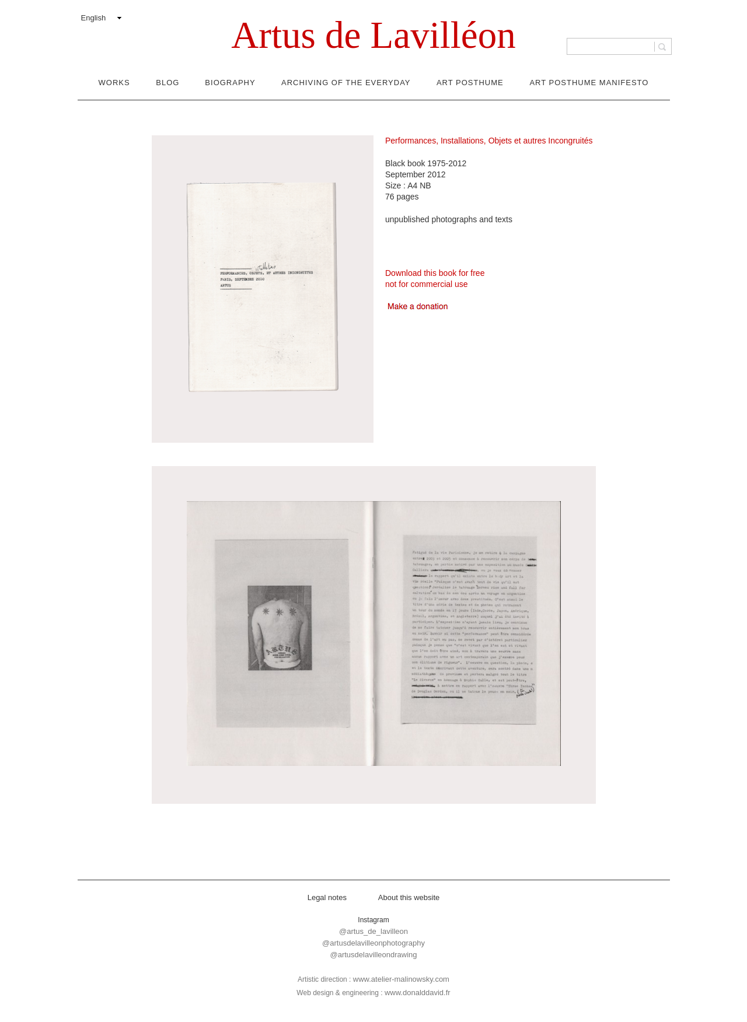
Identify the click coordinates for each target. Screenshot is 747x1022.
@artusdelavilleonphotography (373, 943)
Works (114, 82)
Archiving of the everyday (345, 82)
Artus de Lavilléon (373, 35)
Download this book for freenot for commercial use (434, 278)
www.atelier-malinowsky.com (401, 979)
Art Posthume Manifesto (588, 82)
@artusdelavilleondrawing (373, 954)
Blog (167, 82)
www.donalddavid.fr (418, 992)
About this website (409, 897)
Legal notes (327, 897)
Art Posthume (470, 82)
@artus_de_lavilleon (373, 931)
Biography (230, 82)
